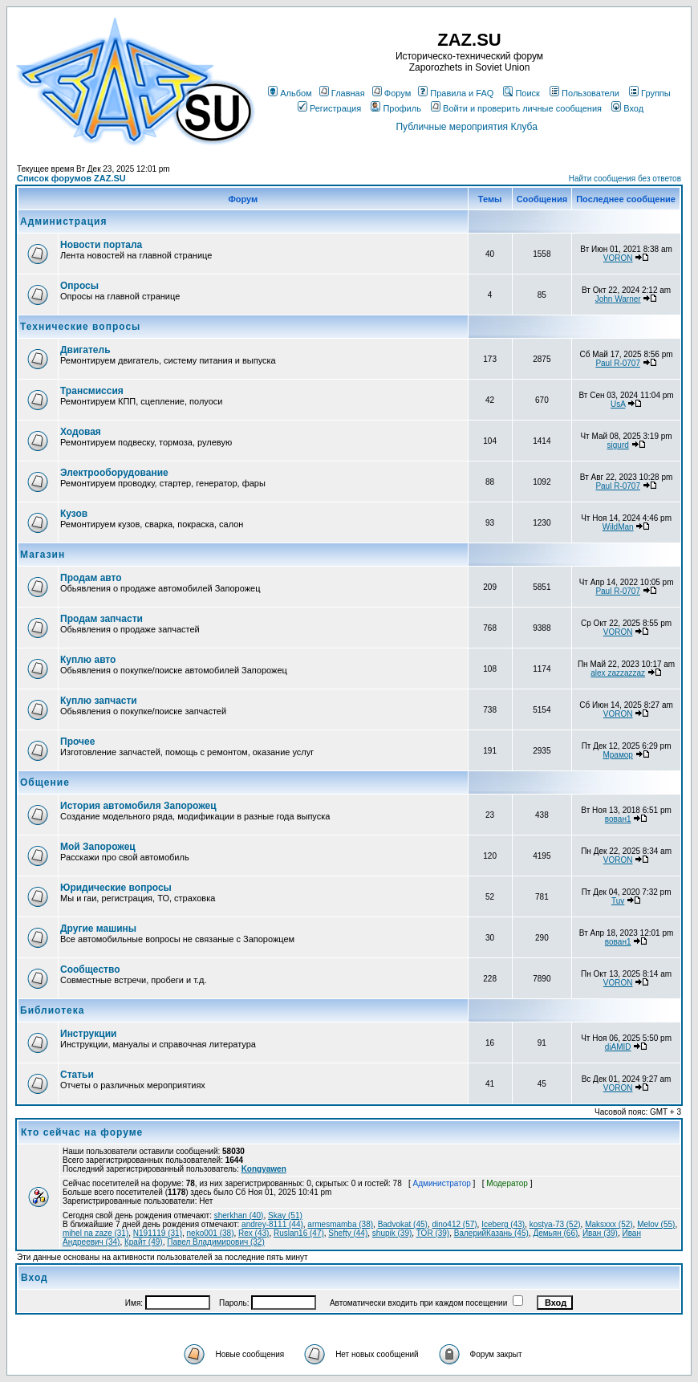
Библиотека (52, 1010)
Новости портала (101, 244)
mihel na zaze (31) (95, 1233)
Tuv (617, 900)
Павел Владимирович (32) (216, 1242)
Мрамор (617, 754)
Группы (650, 93)
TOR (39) (433, 1233)
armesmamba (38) (340, 1224)
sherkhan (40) (239, 1215)
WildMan (618, 526)
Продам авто (91, 577)
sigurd (618, 445)
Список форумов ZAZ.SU (71, 178)
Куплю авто (88, 659)
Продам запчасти (101, 618)
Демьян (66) (555, 1233)
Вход (627, 108)
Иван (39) (600, 1233)
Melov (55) (656, 1224)
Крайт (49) (143, 1242)
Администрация (63, 221)
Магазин (42, 554)
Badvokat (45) (403, 1224)
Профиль (396, 108)
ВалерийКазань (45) (491, 1233)
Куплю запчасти (98, 700)
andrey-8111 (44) (272, 1224)
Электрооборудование (114, 472)
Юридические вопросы (116, 887)
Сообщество (90, 969)
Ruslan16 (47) (299, 1233)
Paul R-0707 (617, 363)
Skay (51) (285, 1215)
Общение (45, 782)
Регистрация (329, 108)
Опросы (79, 285)
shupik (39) (392, 1233)
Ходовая (80, 431)
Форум (391, 93)
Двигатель (85, 350)
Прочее (77, 741)
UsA (618, 404)
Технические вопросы (80, 326)
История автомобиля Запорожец (138, 805)
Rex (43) (253, 1233)
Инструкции (88, 1033)
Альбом (289, 93)
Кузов (73, 513)
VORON (618, 258)
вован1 (618, 819)
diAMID (618, 1047)
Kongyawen (263, 1169)
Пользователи (584, 93)
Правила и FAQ (455, 93)
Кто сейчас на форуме (82, 1132)
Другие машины (98, 928)
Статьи (77, 1074)
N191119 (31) (157, 1233)
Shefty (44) (347, 1233)
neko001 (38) (210, 1233)
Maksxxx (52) (608, 1224)
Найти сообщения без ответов (625, 178)
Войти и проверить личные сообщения (516, 108)
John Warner (618, 299)
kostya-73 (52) (555, 1224)
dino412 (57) (454, 1224)
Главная (342, 93)
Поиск (521, 93)
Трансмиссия (92, 390)
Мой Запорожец (98, 846)
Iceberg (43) (503, 1224)
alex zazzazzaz (617, 673)
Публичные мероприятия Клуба (466, 126)
